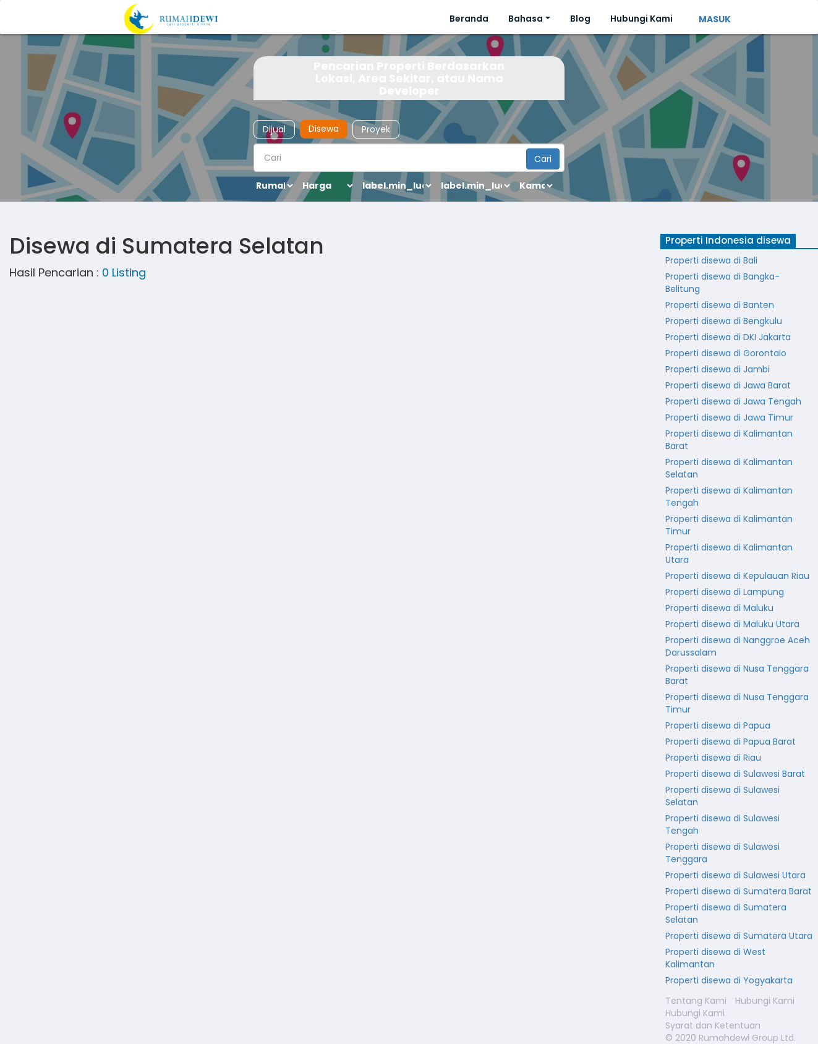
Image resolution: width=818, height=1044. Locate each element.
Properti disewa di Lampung (724, 592)
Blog (580, 18)
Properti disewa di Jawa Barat (728, 385)
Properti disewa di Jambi (717, 369)
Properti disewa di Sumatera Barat (738, 891)
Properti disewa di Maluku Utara (732, 624)
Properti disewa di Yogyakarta (729, 980)
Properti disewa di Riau (713, 757)
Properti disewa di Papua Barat (730, 741)
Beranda (468, 18)
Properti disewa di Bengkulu (723, 321)
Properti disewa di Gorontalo (725, 353)
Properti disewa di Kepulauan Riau (737, 576)
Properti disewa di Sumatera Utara (738, 936)
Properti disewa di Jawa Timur (729, 417)
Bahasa (525, 18)
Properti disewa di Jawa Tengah (733, 401)
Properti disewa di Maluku (719, 608)
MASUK (715, 19)
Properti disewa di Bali (711, 260)
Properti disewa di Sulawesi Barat (735, 774)
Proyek (376, 129)
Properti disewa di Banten (719, 305)
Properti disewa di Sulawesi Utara (735, 875)
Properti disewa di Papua (717, 725)
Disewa (324, 128)
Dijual (274, 129)
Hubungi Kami (641, 18)
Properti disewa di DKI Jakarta (728, 337)
